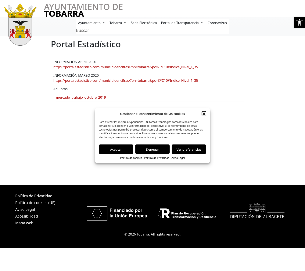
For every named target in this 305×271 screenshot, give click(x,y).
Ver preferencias (189, 149)
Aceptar (116, 149)
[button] (299, 22)
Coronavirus (217, 22)
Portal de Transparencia (182, 23)
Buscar (82, 30)
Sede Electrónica (144, 22)
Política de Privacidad (156, 158)
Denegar (152, 149)
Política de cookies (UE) (35, 202)
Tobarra (118, 23)
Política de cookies (131, 158)
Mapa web (24, 222)
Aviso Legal (178, 158)
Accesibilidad (26, 216)
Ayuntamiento (91, 23)
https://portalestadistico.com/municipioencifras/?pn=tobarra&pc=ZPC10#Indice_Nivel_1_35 (125, 67)
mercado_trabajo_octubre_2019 (81, 97)
